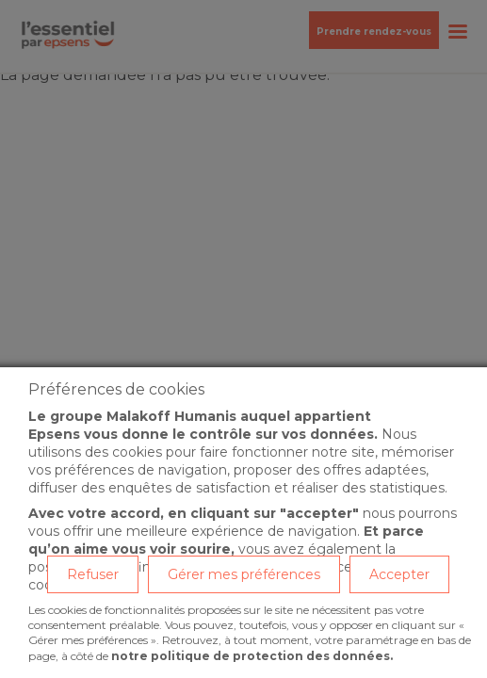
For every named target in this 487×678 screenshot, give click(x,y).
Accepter (399, 574)
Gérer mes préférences (244, 574)
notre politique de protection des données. (252, 656)
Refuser (93, 574)
